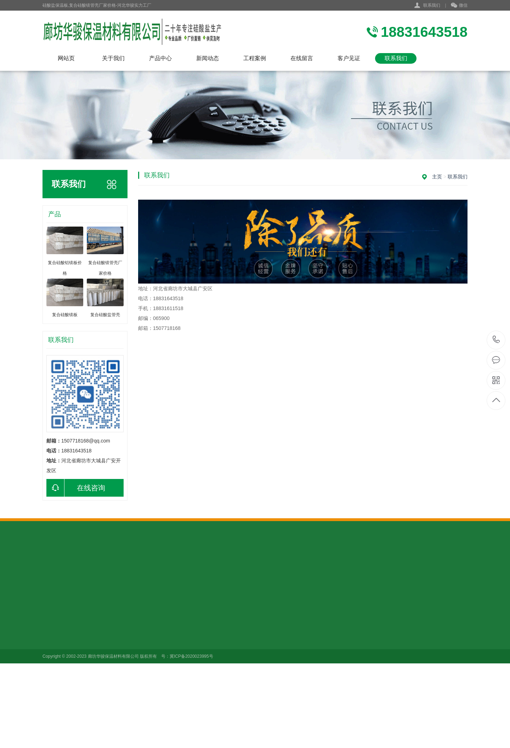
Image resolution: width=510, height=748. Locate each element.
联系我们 (431, 5)
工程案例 (254, 58)
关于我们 (113, 58)
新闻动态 (207, 58)
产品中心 (160, 58)
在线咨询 (75, 488)
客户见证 (349, 58)
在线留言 (301, 58)
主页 (437, 176)
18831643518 (496, 340)
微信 (459, 5)
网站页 (66, 58)
